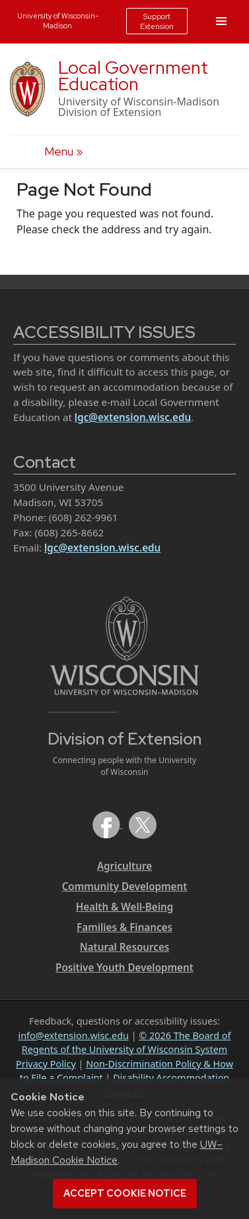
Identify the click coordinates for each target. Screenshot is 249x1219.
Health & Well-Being (125, 906)
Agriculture (124, 865)
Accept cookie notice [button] (124, 1193)
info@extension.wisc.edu (73, 1035)
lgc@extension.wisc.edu (133, 417)
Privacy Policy (46, 1064)
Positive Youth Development (124, 967)
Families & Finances (124, 927)
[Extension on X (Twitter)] (143, 823)
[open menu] (63, 151)
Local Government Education (133, 76)
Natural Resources (125, 946)
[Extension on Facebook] (107, 823)
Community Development (125, 886)
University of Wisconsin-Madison (57, 20)
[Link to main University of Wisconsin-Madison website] (124, 644)
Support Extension (157, 21)
